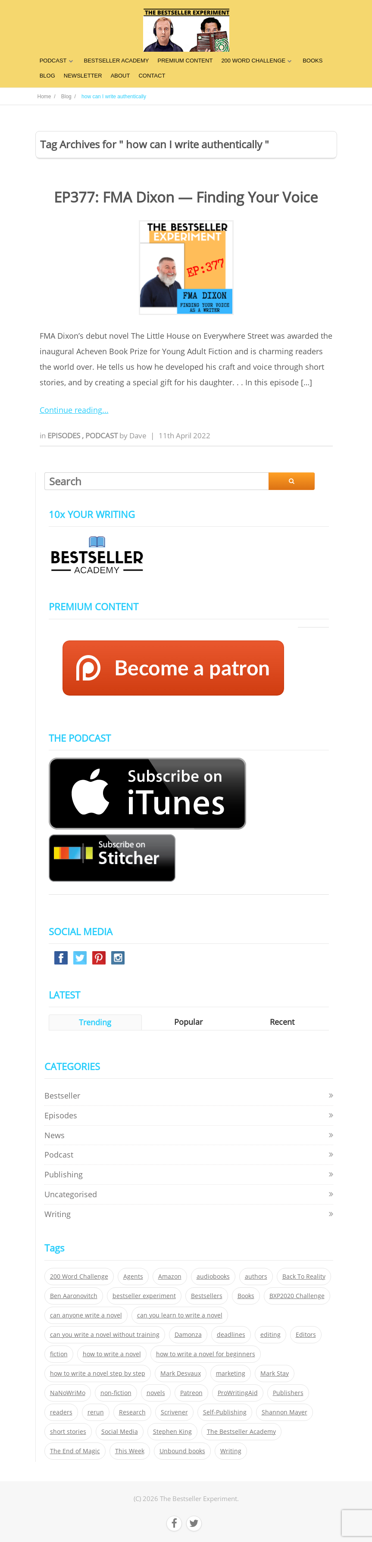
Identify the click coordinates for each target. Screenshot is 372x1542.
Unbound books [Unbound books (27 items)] (182, 1451)
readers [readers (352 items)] (61, 1412)
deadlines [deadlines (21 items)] (231, 1335)
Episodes (64, 435)
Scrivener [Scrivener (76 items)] (174, 1412)
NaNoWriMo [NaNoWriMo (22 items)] (67, 1393)
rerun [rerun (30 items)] (96, 1412)
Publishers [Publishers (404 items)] (288, 1393)
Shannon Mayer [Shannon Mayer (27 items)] (284, 1412)
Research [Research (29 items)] (132, 1412)
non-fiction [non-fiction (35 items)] (115, 1393)
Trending (95, 1022)
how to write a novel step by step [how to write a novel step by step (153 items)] (97, 1373)
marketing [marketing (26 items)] (230, 1373)
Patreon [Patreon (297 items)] (191, 1393)
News (54, 1135)
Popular (188, 1022)
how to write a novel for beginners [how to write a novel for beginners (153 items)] (205, 1354)
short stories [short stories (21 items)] (68, 1432)
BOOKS (312, 60)
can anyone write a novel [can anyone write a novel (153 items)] (86, 1315)
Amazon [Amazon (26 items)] (169, 1276)
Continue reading (71, 410)
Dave (138, 435)
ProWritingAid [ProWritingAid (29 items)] (238, 1393)
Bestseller (62, 1095)
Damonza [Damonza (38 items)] (188, 1335)
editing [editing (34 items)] (270, 1335)
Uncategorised (70, 1194)
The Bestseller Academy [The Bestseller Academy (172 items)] (241, 1432)
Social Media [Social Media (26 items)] (119, 1432)
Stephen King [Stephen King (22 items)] (172, 1432)
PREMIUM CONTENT (185, 60)
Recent (282, 1022)
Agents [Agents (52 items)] (133, 1276)
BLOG (47, 75)
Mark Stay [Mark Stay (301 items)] (274, 1373)
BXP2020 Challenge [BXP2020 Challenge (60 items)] (297, 1296)
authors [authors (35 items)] (256, 1276)
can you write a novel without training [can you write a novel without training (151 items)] (104, 1335)
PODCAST (53, 60)
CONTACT (151, 75)
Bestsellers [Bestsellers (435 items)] (206, 1296)
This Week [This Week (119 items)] (129, 1451)
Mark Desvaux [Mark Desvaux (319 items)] (180, 1373)
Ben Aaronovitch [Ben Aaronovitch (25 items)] (73, 1296)
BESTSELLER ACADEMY (116, 60)
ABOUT (120, 75)
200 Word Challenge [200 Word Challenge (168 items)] (79, 1276)
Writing (57, 1214)
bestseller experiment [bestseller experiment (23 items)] (144, 1296)
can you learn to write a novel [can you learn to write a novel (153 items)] (179, 1315)
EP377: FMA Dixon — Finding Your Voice (186, 197)
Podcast (102, 435)
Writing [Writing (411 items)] (230, 1451)
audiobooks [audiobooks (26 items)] (213, 1276)
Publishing (63, 1174)
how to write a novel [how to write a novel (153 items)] (112, 1354)
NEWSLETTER (83, 75)
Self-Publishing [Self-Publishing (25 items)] (225, 1412)
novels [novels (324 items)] (156, 1393)
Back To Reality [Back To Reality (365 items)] (303, 1276)
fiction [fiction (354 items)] (59, 1354)
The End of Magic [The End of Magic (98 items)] (75, 1451)
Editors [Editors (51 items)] (306, 1335)
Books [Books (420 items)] (246, 1296)
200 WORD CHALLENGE (253, 60)
